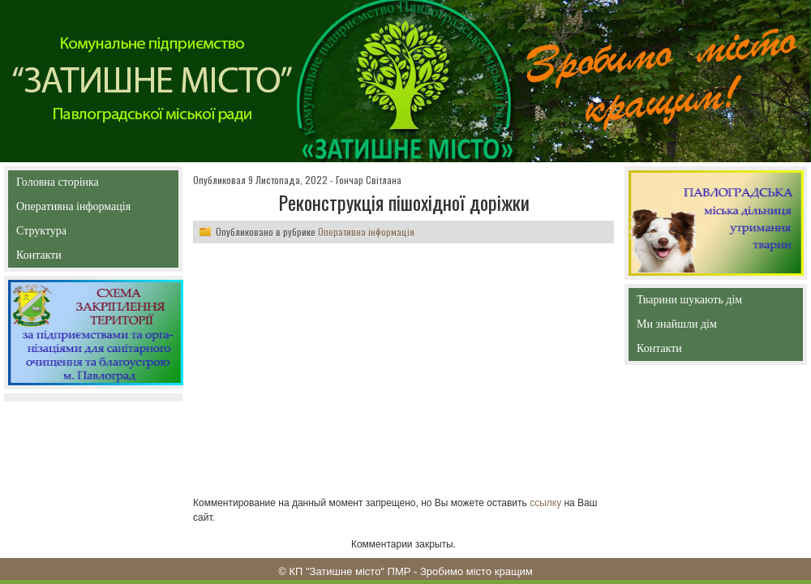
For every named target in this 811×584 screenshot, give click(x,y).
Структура (70, 234)
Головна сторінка (92, 182)
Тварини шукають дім (693, 303)
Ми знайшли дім (711, 324)
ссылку (545, 503)
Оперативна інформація (73, 209)
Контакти (75, 258)
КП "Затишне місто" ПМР (349, 571)
